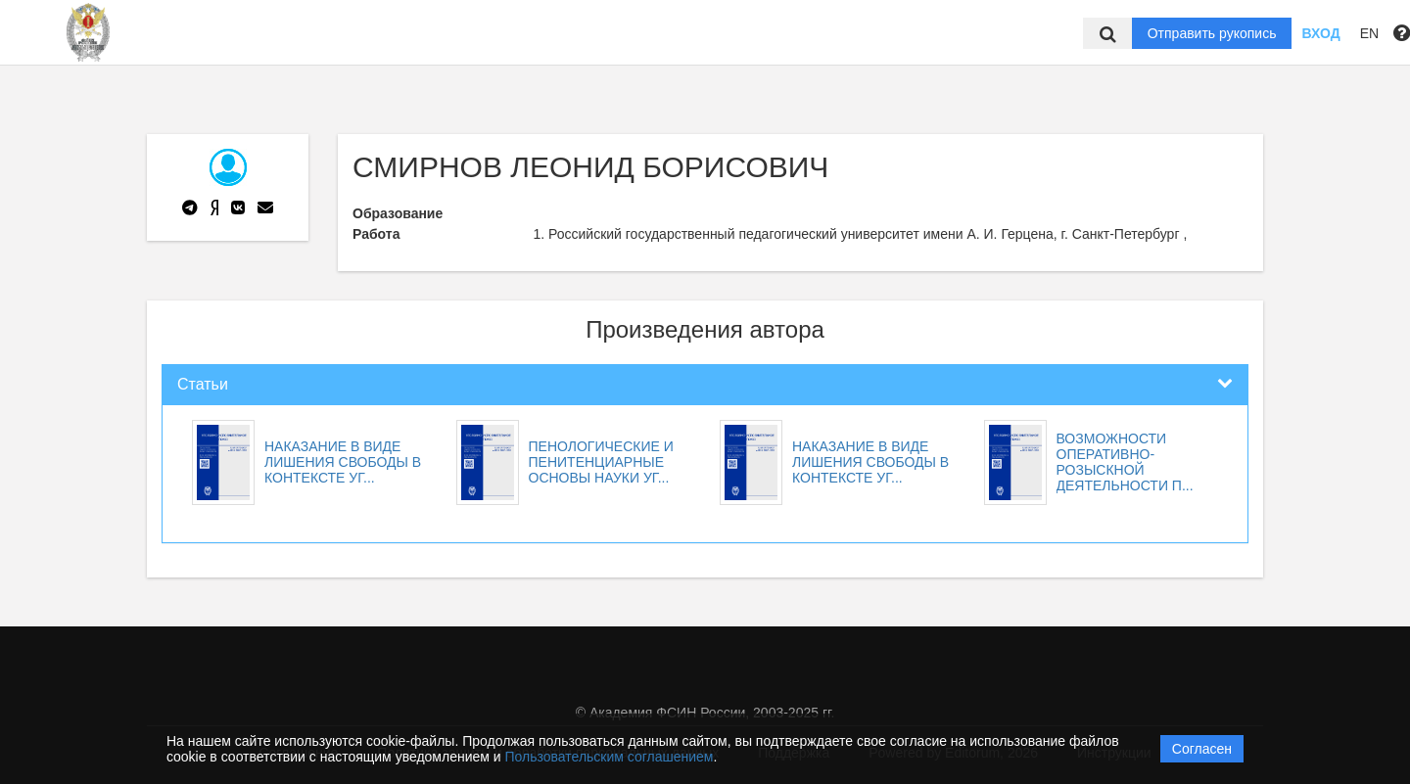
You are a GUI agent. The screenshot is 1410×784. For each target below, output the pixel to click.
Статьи (202, 384)
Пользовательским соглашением (609, 756)
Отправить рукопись (1212, 33)
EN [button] (1369, 33)
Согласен (1202, 749)
